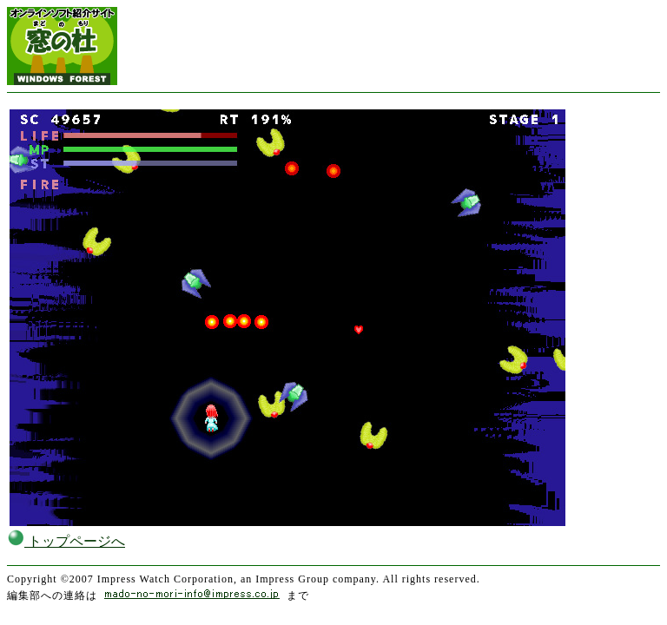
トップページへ (66, 541)
